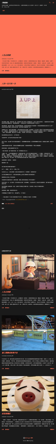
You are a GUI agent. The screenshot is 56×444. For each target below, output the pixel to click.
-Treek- (5, 2)
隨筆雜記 (12, 203)
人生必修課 (6, 55)
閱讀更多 (52, 307)
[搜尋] (50, 3)
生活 (6, 203)
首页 (4, 10)
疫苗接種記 (6, 413)
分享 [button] (3, 70)
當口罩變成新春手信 (10, 353)
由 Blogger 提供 (28, 438)
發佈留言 (7, 70)
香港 (9, 203)
